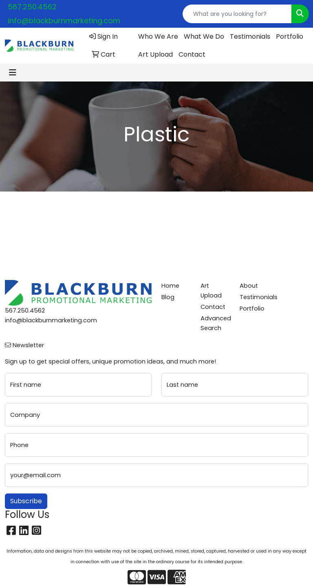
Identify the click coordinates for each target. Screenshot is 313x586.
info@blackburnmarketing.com (64, 20)
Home (170, 286)
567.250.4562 (32, 7)
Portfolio (289, 36)
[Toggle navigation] (12, 72)
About (249, 286)
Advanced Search (215, 323)
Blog (167, 297)
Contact (192, 54)
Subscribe (26, 501)
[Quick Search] (237, 13)
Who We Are (158, 36)
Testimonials (250, 36)
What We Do (204, 36)
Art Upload (155, 54)
